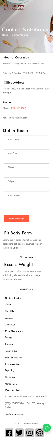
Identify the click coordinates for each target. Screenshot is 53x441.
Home (5, 34)
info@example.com (18, 117)
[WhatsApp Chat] (47, 428)
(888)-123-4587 (18, 108)
